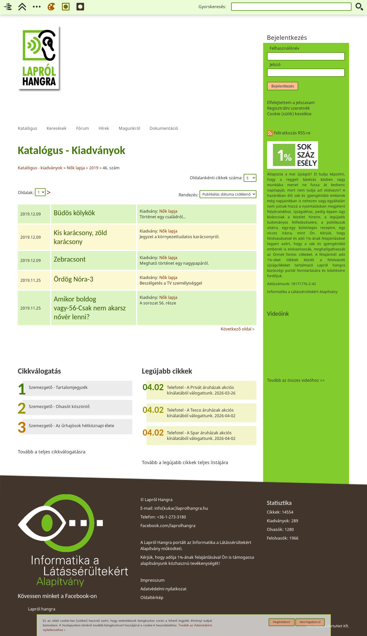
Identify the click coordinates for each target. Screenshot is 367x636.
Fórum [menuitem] (82, 120)
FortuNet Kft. (338, 626)
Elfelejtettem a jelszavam (291, 102)
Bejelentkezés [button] (282, 86)
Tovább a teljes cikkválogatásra (51, 452)
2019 (93, 168)
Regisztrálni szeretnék (288, 108)
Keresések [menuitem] (57, 120)
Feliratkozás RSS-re (288, 133)
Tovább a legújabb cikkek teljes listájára (185, 462)
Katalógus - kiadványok (40, 168)
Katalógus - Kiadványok (71, 150)
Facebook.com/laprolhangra (167, 525)
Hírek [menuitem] (103, 120)
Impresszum (152, 580)
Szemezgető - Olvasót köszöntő (59, 406)
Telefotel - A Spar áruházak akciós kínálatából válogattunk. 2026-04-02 (201, 435)
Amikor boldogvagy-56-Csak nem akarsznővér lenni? (90, 308)
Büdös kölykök (74, 212)
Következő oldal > (238, 328)
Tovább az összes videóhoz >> (296, 380)
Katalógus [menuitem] (27, 120)
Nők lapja (76, 168)
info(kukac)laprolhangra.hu (181, 508)
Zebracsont (70, 259)
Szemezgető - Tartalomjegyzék (58, 387)
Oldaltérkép (151, 597)
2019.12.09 (30, 214)
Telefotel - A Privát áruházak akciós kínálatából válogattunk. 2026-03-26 (201, 390)
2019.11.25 (30, 280)
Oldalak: (26, 192)
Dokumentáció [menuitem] (164, 120)
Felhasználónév (284, 48)
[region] (137, 236)
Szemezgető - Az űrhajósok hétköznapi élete (71, 425)
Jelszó (275, 64)
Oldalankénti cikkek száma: (217, 178)
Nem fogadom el (310, 622)
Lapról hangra (41, 609)
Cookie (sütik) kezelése (289, 114)
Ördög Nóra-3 (73, 279)
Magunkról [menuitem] (129, 120)
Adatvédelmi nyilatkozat (163, 589)
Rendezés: (189, 195)
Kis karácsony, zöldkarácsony (80, 237)
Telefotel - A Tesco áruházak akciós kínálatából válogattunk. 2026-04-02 (201, 412)
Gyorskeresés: (212, 6)
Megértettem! (282, 622)
